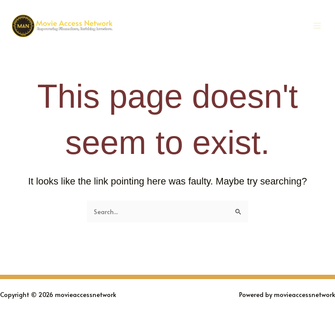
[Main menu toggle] (317, 26)
